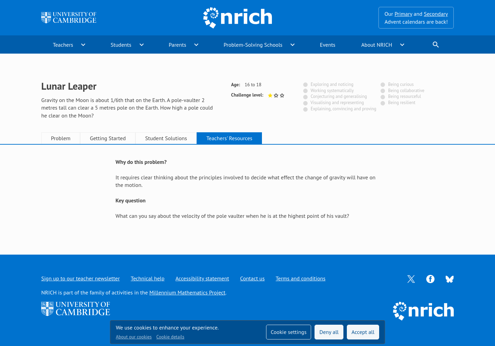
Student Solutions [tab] (166, 138)
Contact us (252, 278)
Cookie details (170, 337)
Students (121, 44)
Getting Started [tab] (107, 138)
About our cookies (134, 337)
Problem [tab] (60, 138)
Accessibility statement (202, 278)
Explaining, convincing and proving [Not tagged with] (343, 109)
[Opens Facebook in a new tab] (430, 278)
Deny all (329, 331)
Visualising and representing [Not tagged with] (337, 102)
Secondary (436, 13)
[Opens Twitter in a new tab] (411, 278)
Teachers (63, 44)
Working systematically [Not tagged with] (332, 90)
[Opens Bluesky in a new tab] (450, 278)
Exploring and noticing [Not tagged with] (332, 84)
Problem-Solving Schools (253, 44)
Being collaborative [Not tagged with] (406, 90)
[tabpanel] (248, 192)
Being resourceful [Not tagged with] (404, 96)
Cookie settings (288, 331)
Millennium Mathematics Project (187, 292)
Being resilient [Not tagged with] (401, 102)
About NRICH (376, 44)
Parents (177, 44)
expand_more (83, 45)
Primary (403, 13)
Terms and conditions (301, 278)
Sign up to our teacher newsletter (80, 278)
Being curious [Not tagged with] (401, 84)
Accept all (363, 331)
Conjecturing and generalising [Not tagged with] (339, 96)
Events (327, 44)
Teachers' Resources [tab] (229, 138)
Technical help (147, 278)
